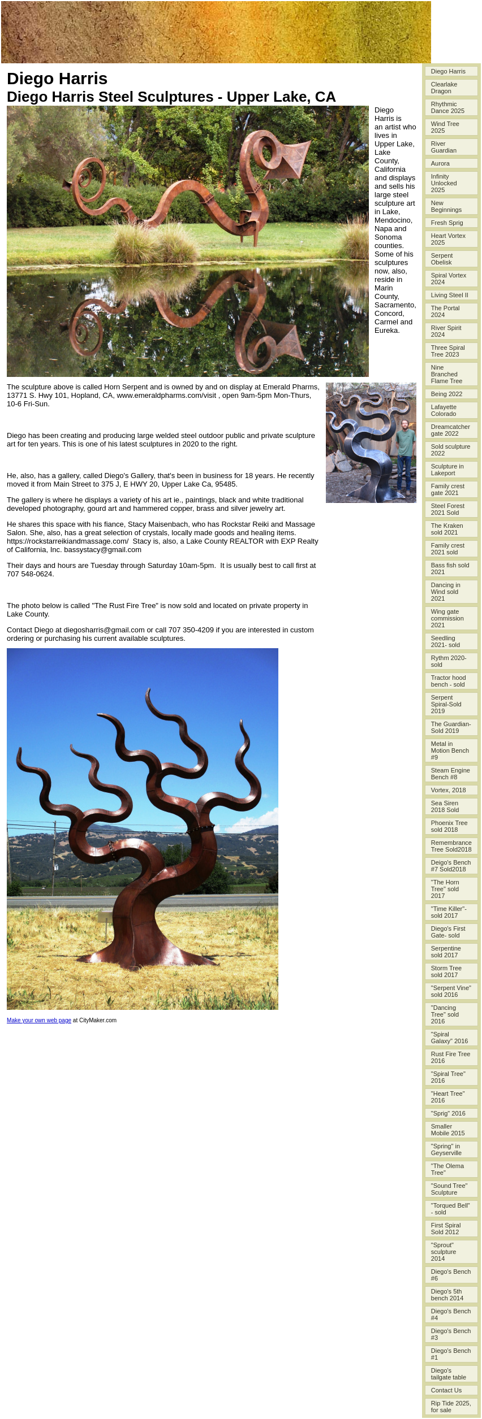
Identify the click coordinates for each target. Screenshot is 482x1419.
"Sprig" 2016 (448, 1113)
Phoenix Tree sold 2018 (449, 826)
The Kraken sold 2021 (447, 529)
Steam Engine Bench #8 (450, 773)
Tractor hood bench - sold (448, 681)
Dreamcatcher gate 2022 (450, 430)
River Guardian (444, 147)
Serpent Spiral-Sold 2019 (446, 704)
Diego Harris (448, 71)
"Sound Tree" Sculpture (449, 1189)
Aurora (440, 163)
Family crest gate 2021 (447, 489)
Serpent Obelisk (442, 259)
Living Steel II (449, 295)
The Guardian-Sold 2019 (451, 727)
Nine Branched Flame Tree (447, 374)
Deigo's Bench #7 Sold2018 (451, 866)
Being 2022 (447, 393)
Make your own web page (39, 1020)
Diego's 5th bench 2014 (447, 1294)
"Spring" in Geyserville (446, 1149)
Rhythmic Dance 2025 (447, 107)
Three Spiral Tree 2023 (448, 351)
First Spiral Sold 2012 (446, 1228)
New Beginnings (446, 206)
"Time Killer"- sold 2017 (449, 912)
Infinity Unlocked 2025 (444, 183)
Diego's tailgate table (448, 1374)
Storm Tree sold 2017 (446, 971)
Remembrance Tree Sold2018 (451, 846)
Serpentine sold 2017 (446, 951)
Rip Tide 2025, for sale (451, 1406)
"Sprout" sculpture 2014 (444, 1252)
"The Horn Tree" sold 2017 (445, 889)
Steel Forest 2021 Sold (447, 509)
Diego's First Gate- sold (448, 932)
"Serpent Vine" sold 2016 (451, 991)
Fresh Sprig (447, 222)
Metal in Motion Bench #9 (450, 750)
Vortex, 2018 (448, 790)
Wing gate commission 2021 (447, 618)
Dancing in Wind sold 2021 (446, 592)
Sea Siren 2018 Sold (445, 806)
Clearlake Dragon (444, 87)
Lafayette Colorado (444, 410)
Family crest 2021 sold (447, 549)
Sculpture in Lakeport (447, 469)
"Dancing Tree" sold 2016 (445, 1014)
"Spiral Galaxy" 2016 (449, 1037)
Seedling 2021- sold (445, 641)
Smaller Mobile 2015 (448, 1129)
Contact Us (446, 1390)
